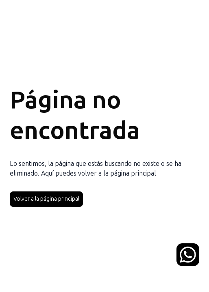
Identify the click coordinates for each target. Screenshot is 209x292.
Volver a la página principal (46, 198)
